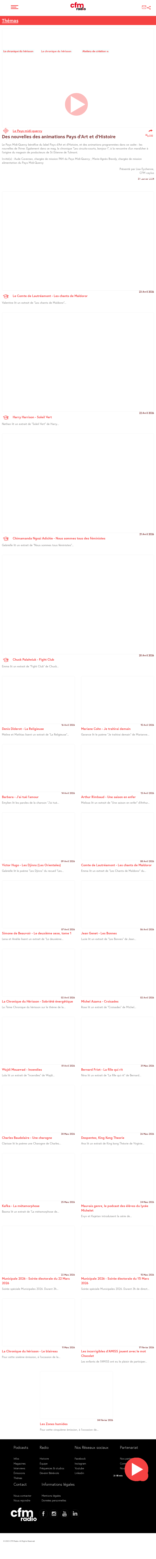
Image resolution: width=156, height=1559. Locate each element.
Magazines (20, 1463)
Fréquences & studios (52, 1468)
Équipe (43, 1463)
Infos (16, 1458)
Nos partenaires (129, 1458)
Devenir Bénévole (49, 1473)
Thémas (10, 20)
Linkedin (79, 1473)
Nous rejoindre (22, 1500)
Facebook (80, 1458)
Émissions (19, 1473)
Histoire (44, 1458)
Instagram (80, 1463)
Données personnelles (54, 1500)
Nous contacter (22, 1495)
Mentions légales (51, 1495)
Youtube (79, 1468)
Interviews (19, 1468)
